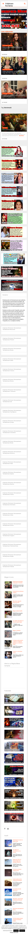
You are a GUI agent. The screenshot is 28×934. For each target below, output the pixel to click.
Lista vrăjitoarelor (7, 31)
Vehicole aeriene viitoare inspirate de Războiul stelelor (18, 919)
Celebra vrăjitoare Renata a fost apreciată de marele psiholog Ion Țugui (13, 96)
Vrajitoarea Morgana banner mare (12, 24)
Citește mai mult (14, 932)
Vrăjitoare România (9, 5)
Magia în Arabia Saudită (17, 610)
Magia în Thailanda (16, 630)
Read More (21, 135)
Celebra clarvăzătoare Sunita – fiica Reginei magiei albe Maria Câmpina (13, 72)
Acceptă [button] (16, 930)
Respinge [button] (22, 930)
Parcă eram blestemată (8, 129)
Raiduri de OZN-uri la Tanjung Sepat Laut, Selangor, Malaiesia (17, 861)
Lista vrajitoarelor (7, 45)
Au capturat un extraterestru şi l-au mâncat (17, 851)
